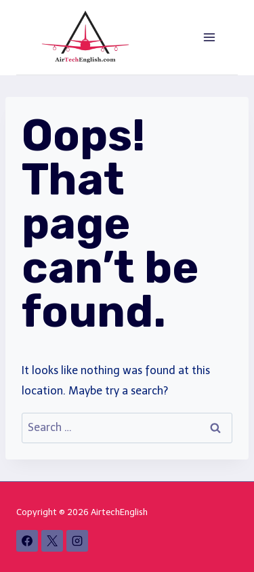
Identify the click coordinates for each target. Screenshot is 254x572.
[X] (52, 541)
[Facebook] (27, 541)
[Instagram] (77, 541)
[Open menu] (208, 36)
